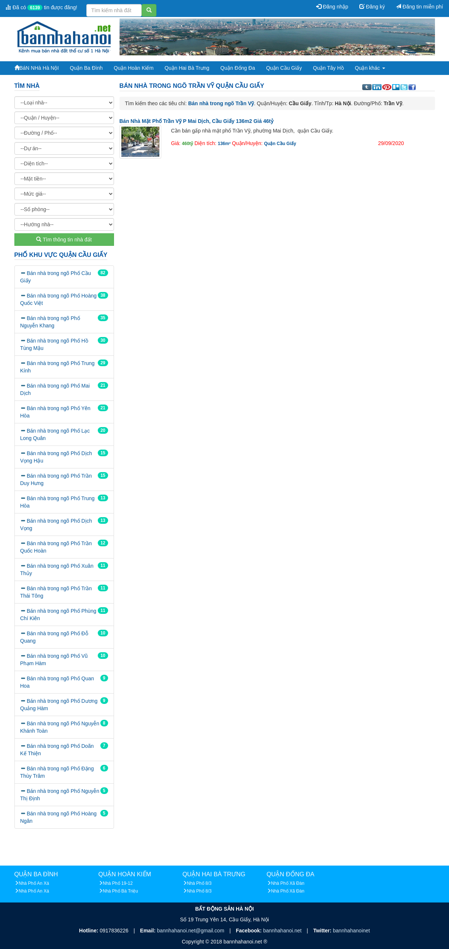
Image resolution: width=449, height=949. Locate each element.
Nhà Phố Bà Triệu (120, 891)
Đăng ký (372, 7)
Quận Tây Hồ (328, 68)
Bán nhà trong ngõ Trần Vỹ (221, 103)
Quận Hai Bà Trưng (187, 68)
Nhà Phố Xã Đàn (287, 883)
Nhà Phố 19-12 (118, 883)
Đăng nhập (332, 7)
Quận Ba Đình (86, 68)
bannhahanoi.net (283, 930)
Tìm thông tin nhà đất (63, 240)
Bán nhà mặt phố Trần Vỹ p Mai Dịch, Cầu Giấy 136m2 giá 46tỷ (196, 121)
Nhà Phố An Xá (34, 883)
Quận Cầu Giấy (284, 68)
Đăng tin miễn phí (419, 7)
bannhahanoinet (351, 930)
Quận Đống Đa (237, 68)
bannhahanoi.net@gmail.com (191, 930)
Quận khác (370, 68)
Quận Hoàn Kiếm (133, 68)
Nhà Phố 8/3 (199, 883)
